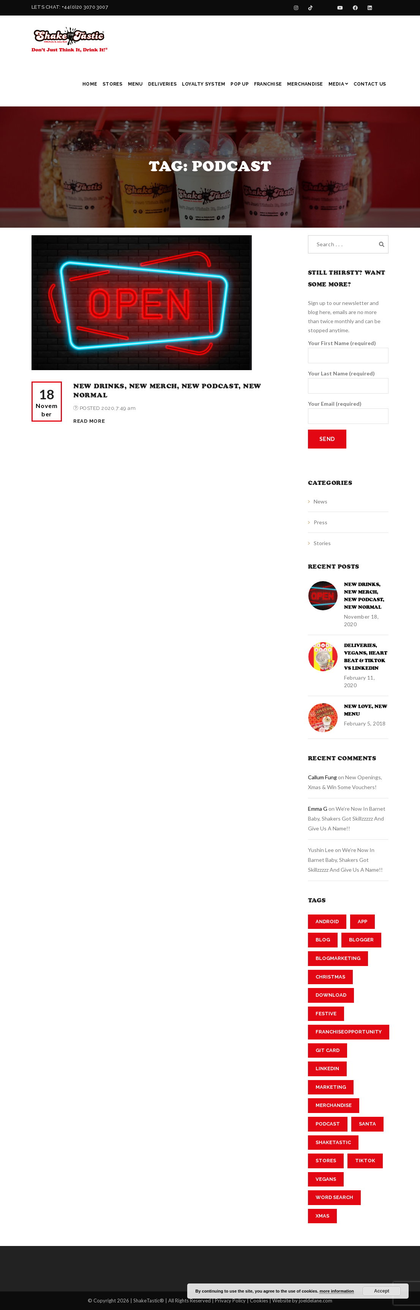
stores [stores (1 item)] (326, 1160)
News (320, 501)
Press (320, 522)
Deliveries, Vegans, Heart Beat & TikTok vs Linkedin (365, 656)
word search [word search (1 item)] (334, 1197)
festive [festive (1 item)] (326, 1013)
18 (46, 402)
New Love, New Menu (365, 710)
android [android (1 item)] (327, 921)
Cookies (259, 1300)
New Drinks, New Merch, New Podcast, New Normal (364, 596)
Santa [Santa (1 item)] (367, 1124)
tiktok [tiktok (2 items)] (365, 1160)
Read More (89, 421)
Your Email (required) (348, 412)
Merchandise (305, 84)
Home (89, 84)
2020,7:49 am (118, 408)
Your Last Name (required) (348, 382)
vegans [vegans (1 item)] (326, 1179)
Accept (381, 1291)
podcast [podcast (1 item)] (328, 1124)
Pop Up (239, 84)
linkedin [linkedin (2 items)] (327, 1068)
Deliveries (162, 84)
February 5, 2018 (365, 723)
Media (338, 84)
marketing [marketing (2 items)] (331, 1087)
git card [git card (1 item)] (327, 1050)
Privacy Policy (230, 1300)
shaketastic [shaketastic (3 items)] (333, 1142)
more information (336, 1291)
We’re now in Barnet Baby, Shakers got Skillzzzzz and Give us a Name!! (346, 818)
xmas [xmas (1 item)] (322, 1216)
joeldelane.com (315, 1300)
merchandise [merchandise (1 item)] (334, 1105)
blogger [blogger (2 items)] (361, 940)
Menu (135, 84)
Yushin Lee (321, 850)
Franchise (268, 84)
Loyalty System (203, 84)
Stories (322, 543)
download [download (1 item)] (331, 995)
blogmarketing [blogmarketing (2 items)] (338, 958)
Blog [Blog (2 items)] (323, 940)
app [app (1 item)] (362, 921)
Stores (112, 84)
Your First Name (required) (348, 351)
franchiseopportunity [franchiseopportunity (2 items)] (349, 1032)
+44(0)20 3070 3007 (85, 7)
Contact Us (370, 84)
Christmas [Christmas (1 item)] (330, 977)
